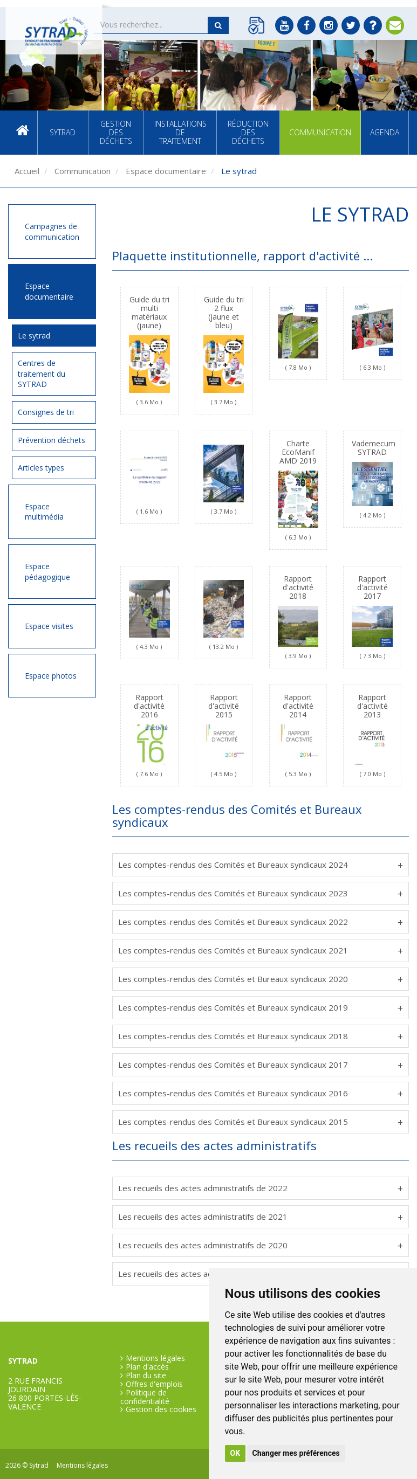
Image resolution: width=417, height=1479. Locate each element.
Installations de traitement (180, 132)
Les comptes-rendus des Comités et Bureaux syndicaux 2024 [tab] (233, 864)
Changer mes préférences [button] (296, 1453)
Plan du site (146, 1375)
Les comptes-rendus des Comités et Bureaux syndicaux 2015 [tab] (233, 1121)
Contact (395, 25)
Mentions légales (155, 1358)
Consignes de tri (46, 412)
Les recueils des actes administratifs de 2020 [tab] (203, 1245)
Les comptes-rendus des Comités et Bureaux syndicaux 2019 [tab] (233, 1007)
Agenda (384, 132)
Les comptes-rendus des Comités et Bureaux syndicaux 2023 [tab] (233, 893)
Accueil (22, 133)
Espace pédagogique (47, 571)
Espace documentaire (165, 170)
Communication (320, 132)
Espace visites (49, 626)
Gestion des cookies (161, 1409)
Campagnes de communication (52, 231)
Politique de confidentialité (144, 1396)
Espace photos (51, 676)
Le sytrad (34, 335)
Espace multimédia (44, 511)
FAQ (373, 25)
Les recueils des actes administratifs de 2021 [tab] (203, 1216)
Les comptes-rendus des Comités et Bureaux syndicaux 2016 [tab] (233, 1093)
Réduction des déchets (248, 132)
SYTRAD (63, 132)
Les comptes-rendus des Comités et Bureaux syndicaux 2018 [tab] (233, 1036)
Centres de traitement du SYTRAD (41, 373)
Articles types (41, 467)
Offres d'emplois (154, 1384)
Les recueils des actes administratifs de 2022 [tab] (203, 1188)
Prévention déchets (51, 440)
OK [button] (235, 1453)
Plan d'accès (147, 1367)
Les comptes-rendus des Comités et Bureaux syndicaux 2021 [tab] (233, 950)
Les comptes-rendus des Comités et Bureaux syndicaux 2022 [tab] (233, 921)
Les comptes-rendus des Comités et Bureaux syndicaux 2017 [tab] (233, 1064)
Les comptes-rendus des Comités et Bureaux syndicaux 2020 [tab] (233, 978)
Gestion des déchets (116, 132)
